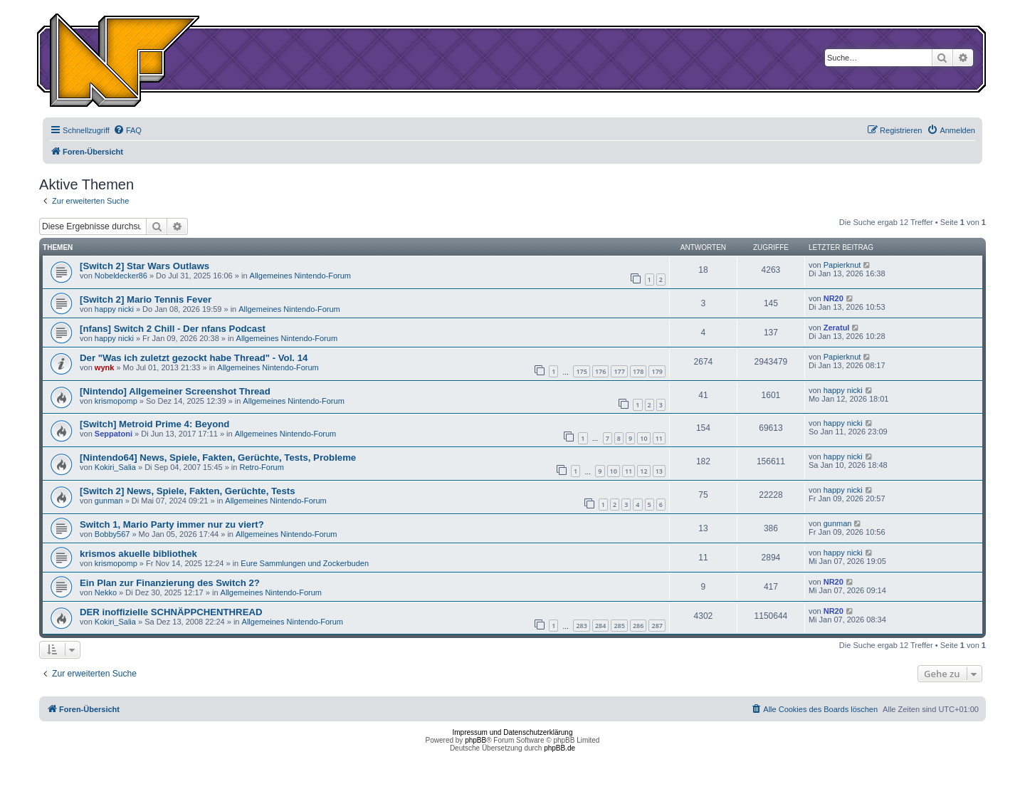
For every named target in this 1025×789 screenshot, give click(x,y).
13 (659, 471)
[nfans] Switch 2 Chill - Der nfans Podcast (173, 328)
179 (656, 371)
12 (643, 471)
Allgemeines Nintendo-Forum (300, 275)
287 (656, 625)
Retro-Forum (262, 467)
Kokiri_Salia (115, 467)
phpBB (475, 740)
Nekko (106, 592)
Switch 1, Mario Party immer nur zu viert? (172, 524)
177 (619, 371)
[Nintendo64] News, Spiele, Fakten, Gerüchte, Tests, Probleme (218, 457)
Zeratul (837, 327)
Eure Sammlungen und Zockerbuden (305, 563)
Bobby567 (112, 534)
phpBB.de (559, 748)
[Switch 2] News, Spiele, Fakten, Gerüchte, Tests (187, 491)
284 (600, 625)
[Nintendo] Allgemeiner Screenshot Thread (175, 391)
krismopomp (116, 401)
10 (643, 438)
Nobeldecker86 (121, 275)
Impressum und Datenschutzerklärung (513, 732)
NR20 (833, 298)
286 (638, 625)
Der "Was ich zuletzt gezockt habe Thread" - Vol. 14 (194, 357)
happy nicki (114, 309)
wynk (105, 367)
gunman (109, 500)
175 (581, 371)
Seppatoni (113, 433)
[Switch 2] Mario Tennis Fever (145, 299)
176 (600, 371)
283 (581, 625)
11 (659, 438)
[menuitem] (127, 130)
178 (638, 371)
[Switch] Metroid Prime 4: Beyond (154, 424)
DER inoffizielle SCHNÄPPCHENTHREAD (171, 612)
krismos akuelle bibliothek (138, 553)
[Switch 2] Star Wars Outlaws (144, 266)
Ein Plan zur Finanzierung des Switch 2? (170, 583)
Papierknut (842, 265)
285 (619, 625)
